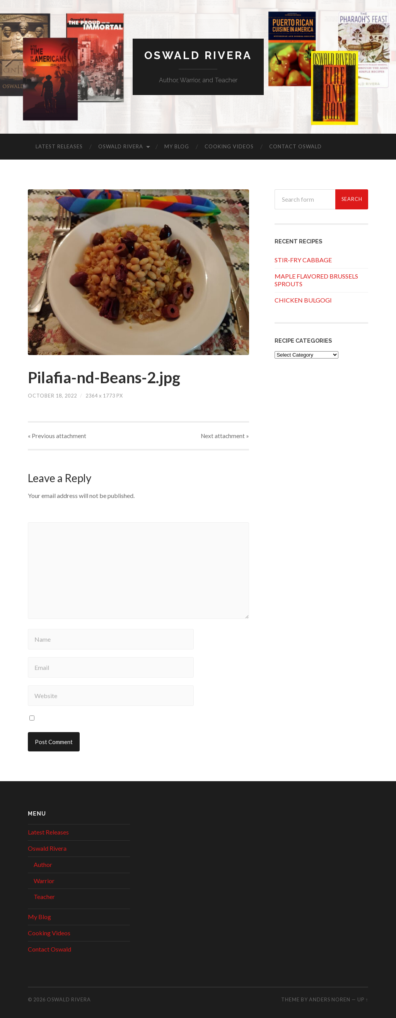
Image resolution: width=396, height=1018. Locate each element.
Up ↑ (362, 999)
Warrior (44, 880)
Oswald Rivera (198, 55)
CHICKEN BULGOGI (303, 300)
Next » (225, 435)
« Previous (57, 435)
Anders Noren (329, 999)
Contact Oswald (295, 146)
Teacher (44, 896)
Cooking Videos (229, 146)
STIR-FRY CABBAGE (303, 259)
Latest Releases (59, 146)
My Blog (176, 146)
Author (43, 864)
